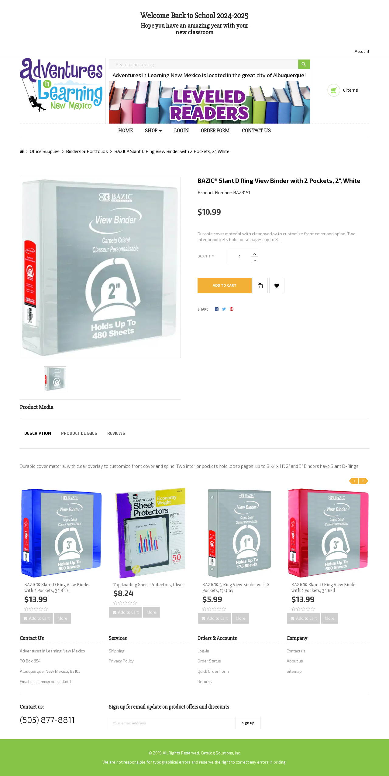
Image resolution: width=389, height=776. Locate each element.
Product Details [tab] (79, 433)
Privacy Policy (121, 661)
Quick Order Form (213, 671)
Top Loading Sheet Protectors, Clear (148, 584)
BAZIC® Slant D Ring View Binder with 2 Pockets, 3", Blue (57, 588)
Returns (205, 681)
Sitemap (294, 671)
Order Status (209, 661)
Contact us (296, 650)
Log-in (203, 650)
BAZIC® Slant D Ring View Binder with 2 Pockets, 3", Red (324, 588)
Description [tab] (37, 433)
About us (295, 661)
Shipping (117, 650)
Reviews (116, 433)
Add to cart (224, 285)
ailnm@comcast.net (53, 681)
